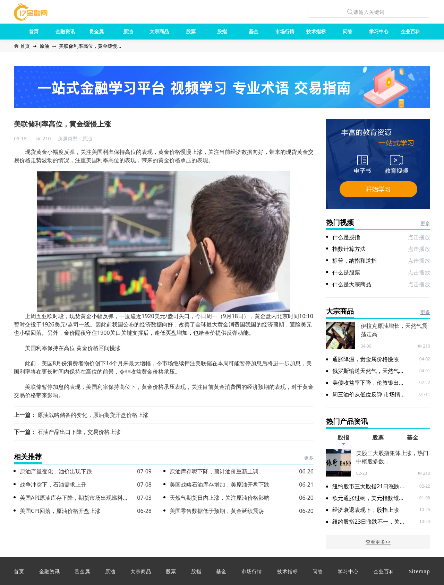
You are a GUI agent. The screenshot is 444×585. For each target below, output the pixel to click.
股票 (191, 31)
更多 (309, 457)
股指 (222, 31)
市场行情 (284, 31)
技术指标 (316, 31)
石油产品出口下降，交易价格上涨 (79, 432)
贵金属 (96, 31)
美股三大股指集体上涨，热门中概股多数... (392, 457)
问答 (347, 31)
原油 (128, 31)
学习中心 (378, 31)
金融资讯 (65, 31)
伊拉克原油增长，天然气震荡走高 (394, 330)
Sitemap (419, 571)
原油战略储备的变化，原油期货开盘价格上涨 (92, 415)
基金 (253, 31)
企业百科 (410, 31)
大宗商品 (159, 31)
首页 (34, 31)
